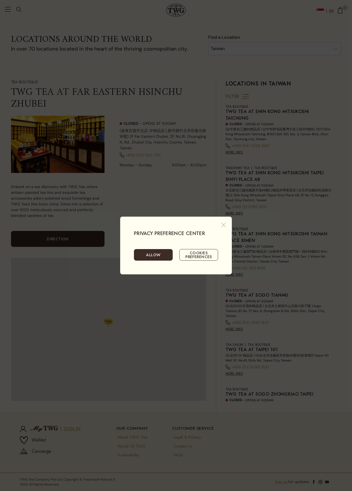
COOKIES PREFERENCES (198, 255)
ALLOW (153, 255)
